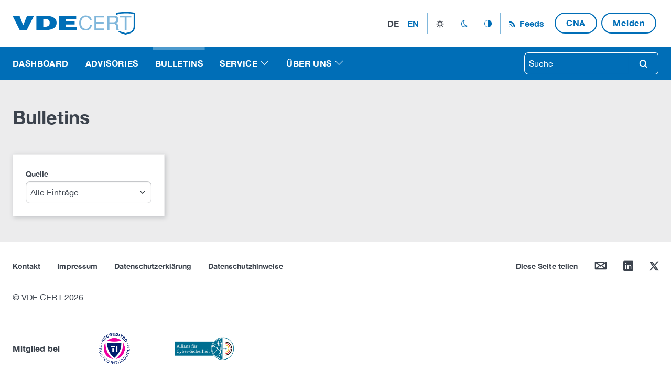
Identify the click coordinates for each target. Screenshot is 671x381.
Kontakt (26, 266)
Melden (629, 23)
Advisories (111, 63)
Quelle (37, 173)
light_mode (440, 23)
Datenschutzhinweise (245, 266)
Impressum (77, 266)
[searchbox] (576, 63)
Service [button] (238, 63)
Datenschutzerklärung (152, 266)
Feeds (530, 23)
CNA (576, 23)
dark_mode (464, 23)
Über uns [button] (308, 63)
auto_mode (488, 23)
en (413, 23)
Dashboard (41, 63)
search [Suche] (643, 63)
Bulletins (179, 63)
